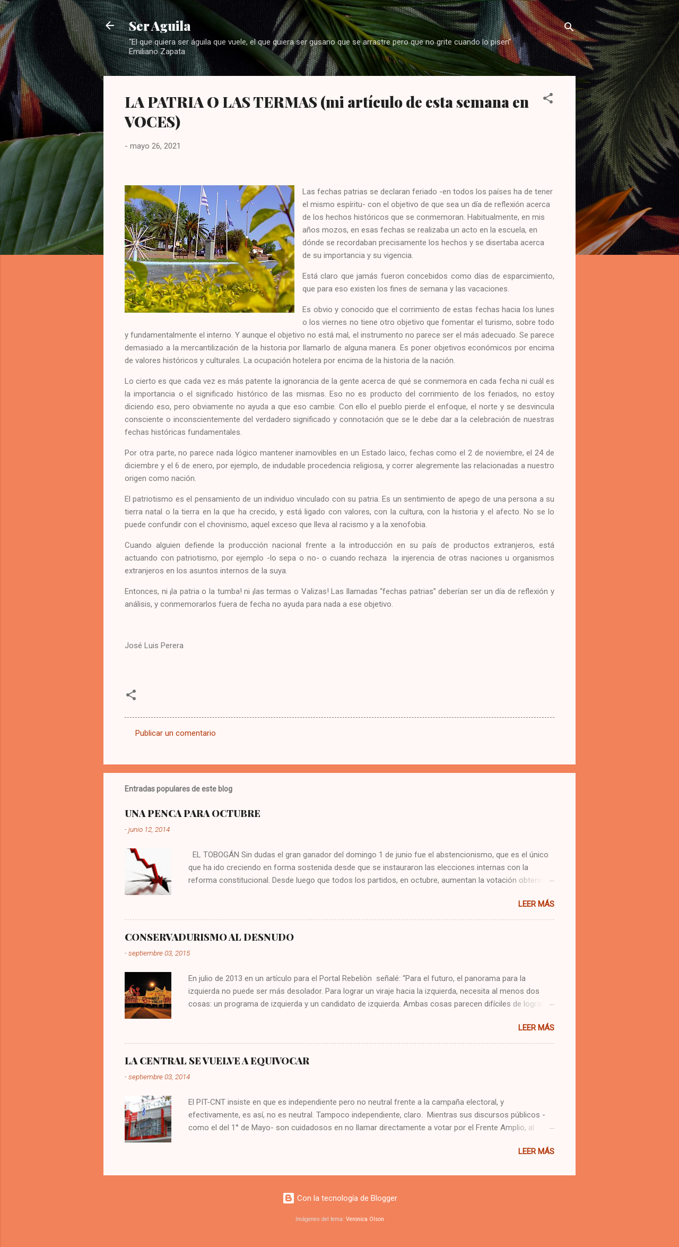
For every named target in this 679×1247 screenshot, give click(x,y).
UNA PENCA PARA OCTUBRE (192, 813)
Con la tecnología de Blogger (339, 1198)
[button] (548, 100)
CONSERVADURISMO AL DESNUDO (209, 937)
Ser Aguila (160, 25)
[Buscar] (569, 29)
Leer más (536, 904)
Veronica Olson (365, 1219)
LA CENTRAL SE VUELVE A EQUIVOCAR (217, 1060)
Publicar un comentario (175, 733)
